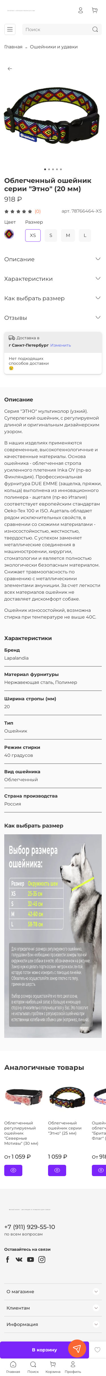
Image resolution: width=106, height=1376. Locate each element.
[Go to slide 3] (53, 169)
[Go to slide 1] (45, 169)
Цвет (10, 222)
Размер (34, 222)
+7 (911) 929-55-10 (29, 1226)
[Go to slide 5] (61, 169)
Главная (13, 46)
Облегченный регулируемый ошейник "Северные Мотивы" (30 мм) (21, 1133)
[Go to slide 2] (49, 169)
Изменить (60, 345)
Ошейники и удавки (54, 46)
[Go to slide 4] (57, 169)
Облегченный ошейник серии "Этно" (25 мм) (65, 1128)
